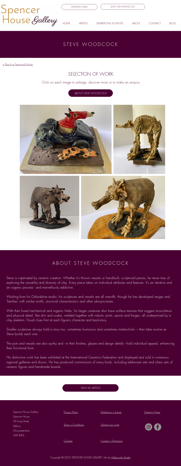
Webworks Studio (121, 457)
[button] (122, 7)
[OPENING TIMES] (79, 7)
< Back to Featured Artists (18, 64)
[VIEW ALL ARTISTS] (90, 388)
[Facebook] (157, 427)
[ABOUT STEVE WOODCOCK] (90, 93)
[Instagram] (148, 427)
